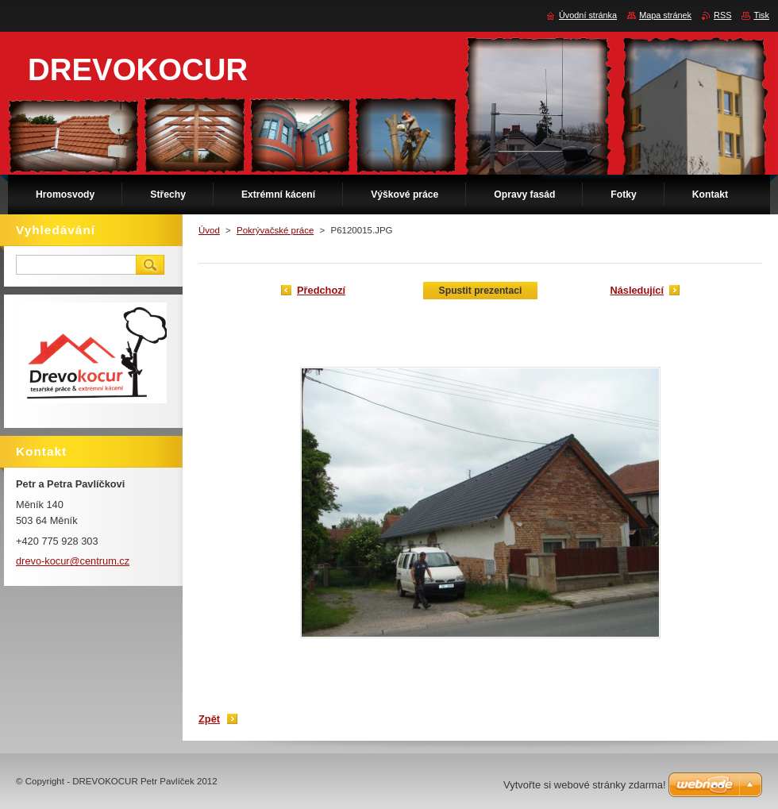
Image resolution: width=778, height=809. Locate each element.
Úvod (209, 230)
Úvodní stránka (588, 15)
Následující (637, 290)
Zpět (209, 719)
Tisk (761, 15)
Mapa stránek (665, 15)
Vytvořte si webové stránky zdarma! (584, 785)
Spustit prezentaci (480, 290)
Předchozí (321, 290)
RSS (722, 15)
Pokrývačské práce (275, 230)
